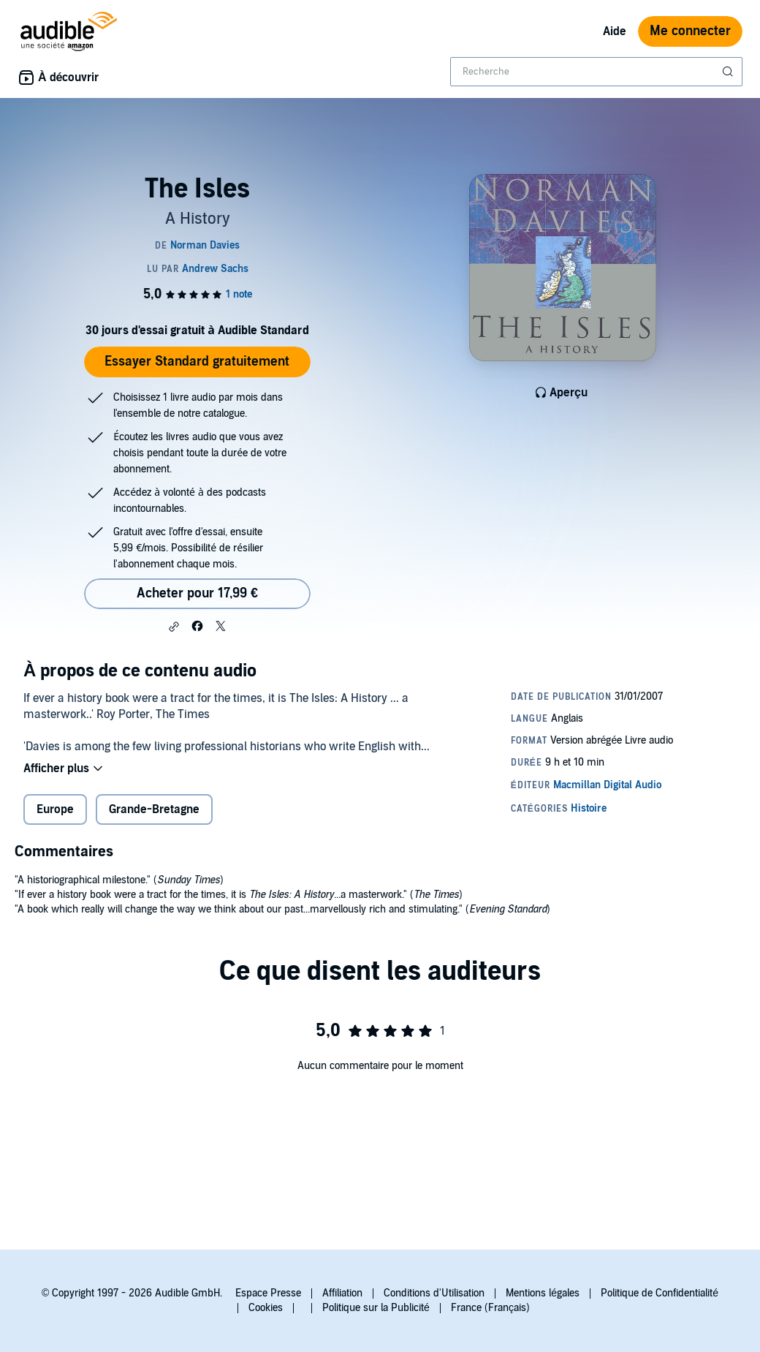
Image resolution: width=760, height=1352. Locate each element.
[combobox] (596, 71)
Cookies (265, 1308)
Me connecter (690, 31)
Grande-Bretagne (154, 809)
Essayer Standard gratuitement (196, 361)
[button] (174, 626)
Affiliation (342, 1293)
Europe (55, 809)
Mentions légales (543, 1293)
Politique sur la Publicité (376, 1308)
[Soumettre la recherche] (729, 71)
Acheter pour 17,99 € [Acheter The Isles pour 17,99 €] (197, 593)
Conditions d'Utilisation (434, 1293)
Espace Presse (268, 1293)
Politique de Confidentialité (659, 1293)
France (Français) (490, 1308)
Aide (614, 31)
